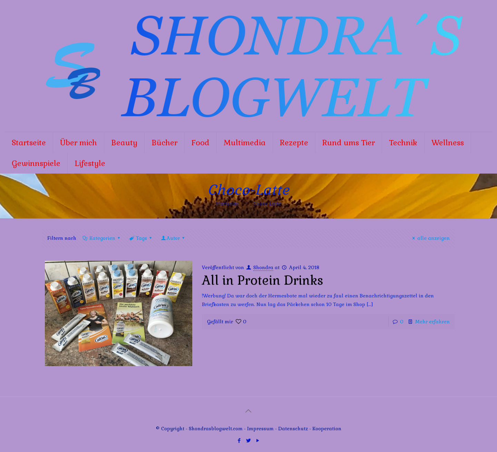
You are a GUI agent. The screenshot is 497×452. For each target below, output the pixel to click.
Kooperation (326, 428)
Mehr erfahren (432, 321)
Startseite (227, 203)
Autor (173, 238)
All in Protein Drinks (262, 280)
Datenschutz (293, 428)
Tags (141, 238)
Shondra (263, 267)
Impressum (260, 428)
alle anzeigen (430, 238)
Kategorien (101, 238)
